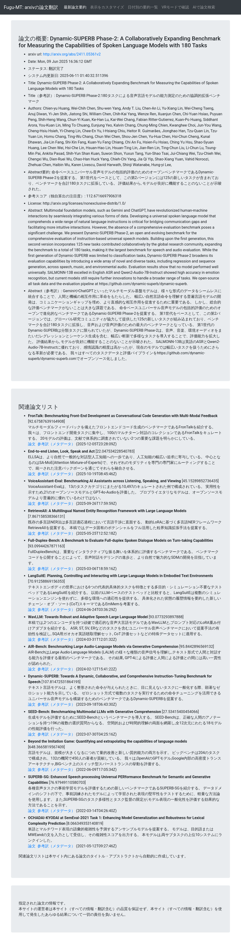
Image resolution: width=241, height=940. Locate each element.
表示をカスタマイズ (107, 7)
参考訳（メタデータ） (56, 444)
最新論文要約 (75, 7)
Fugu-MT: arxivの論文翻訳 (31, 7)
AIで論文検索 (204, 7)
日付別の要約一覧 (143, 7)
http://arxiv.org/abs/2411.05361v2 (72, 54)
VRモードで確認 (175, 7)
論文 (32, 444)
